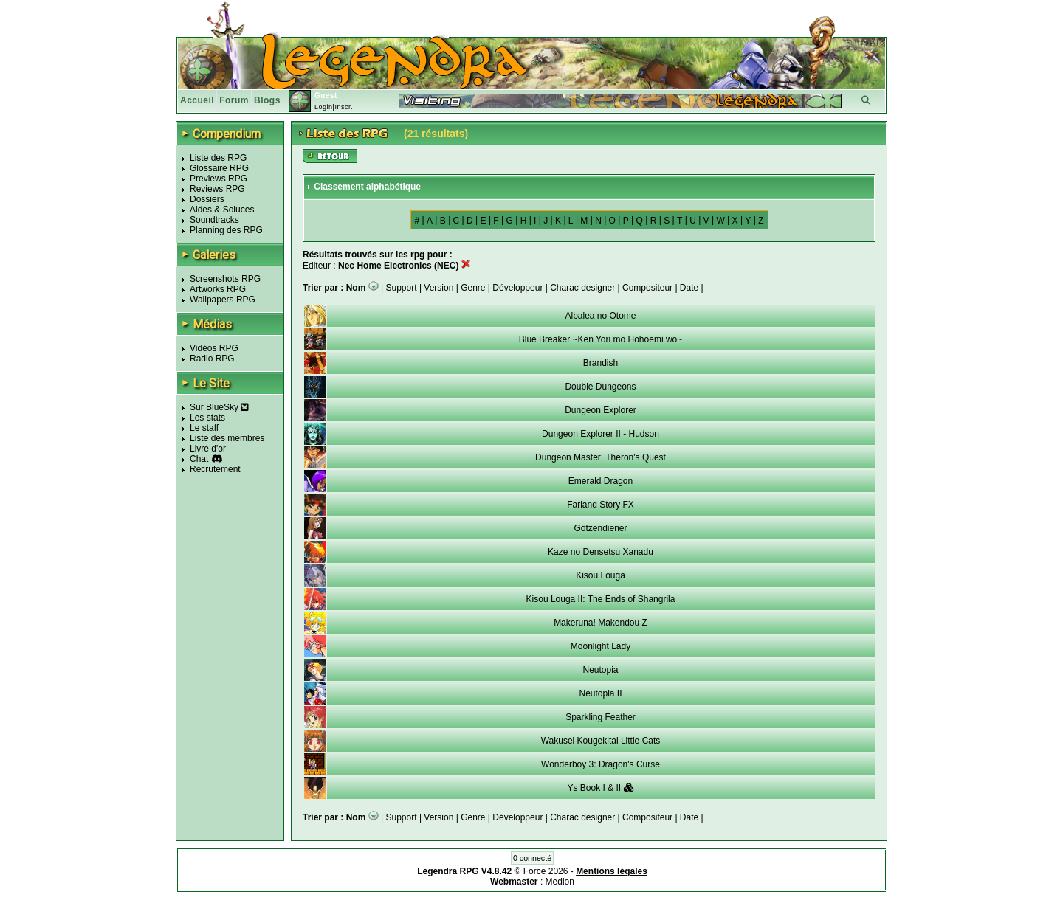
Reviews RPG (217, 189)
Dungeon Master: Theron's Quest (600, 457)
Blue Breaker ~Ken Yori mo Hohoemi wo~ (600, 339)
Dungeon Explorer (600, 410)
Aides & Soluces (222, 209)
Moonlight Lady (600, 646)
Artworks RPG (218, 289)
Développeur (517, 288)
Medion (560, 881)
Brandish (600, 363)
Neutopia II (600, 693)
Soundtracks (214, 220)
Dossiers (207, 199)
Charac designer (582, 288)
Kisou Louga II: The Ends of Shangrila (600, 599)
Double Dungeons (600, 386)
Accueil (197, 100)
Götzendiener (600, 528)
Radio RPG (212, 358)
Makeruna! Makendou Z (600, 622)
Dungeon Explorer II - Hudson (600, 434)
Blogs (267, 100)
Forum (234, 100)
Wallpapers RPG (222, 299)
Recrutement (215, 469)
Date (689, 288)
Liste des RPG (218, 158)
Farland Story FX (600, 504)
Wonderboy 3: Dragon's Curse (600, 764)
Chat (199, 459)
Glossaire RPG (219, 168)
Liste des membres (227, 438)
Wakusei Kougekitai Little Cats (601, 741)
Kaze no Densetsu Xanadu (600, 552)
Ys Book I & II (600, 788)
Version (438, 288)
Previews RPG (218, 178)
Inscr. (343, 107)
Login (323, 107)
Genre (473, 288)
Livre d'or (208, 448)
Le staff (204, 428)
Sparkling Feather (600, 717)
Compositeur (647, 288)
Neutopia (600, 670)
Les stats (207, 417)
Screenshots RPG (225, 279)
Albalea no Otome (600, 316)
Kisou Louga (600, 575)
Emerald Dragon (600, 481)
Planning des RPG (226, 230)
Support (401, 288)
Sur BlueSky (219, 407)
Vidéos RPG (214, 348)
